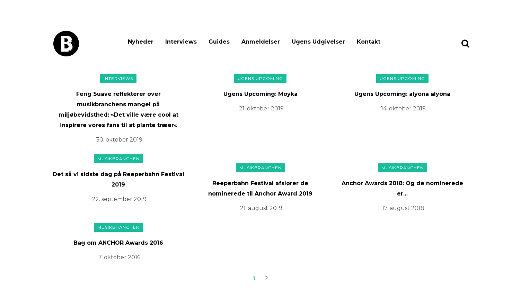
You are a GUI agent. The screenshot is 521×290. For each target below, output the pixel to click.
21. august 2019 (261, 208)
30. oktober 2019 (119, 139)
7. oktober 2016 (119, 257)
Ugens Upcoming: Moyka (260, 94)
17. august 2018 (403, 208)
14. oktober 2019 (403, 108)
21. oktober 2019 (261, 108)
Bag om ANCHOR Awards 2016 (118, 242)
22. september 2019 (119, 199)
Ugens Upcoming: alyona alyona (402, 94)
